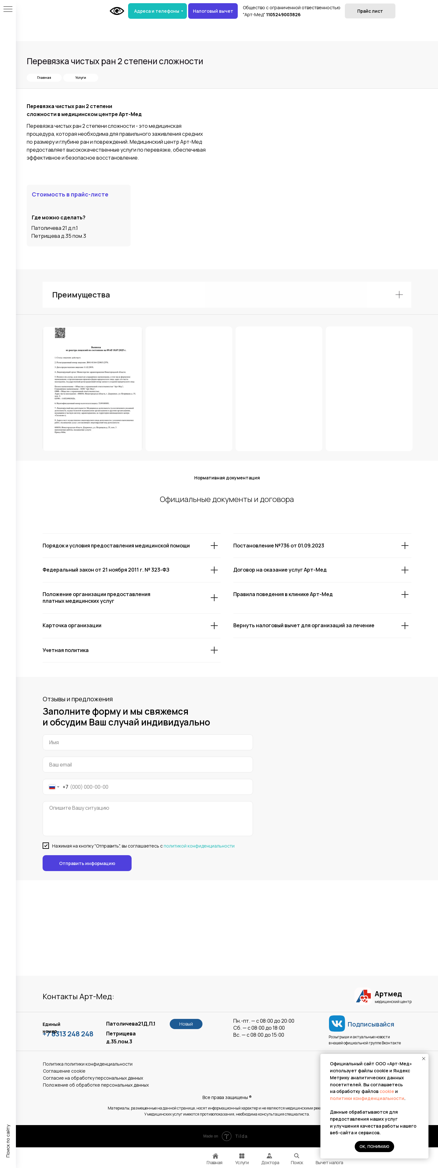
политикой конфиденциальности (199, 846)
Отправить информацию (87, 863)
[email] (148, 765)
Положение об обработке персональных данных (96, 1085)
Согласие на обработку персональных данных (93, 1078)
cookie (387, 1091)
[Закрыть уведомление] (424, 1058)
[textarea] (148, 818)
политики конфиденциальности (367, 1098)
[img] (297, 1156)
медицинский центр (393, 1001)
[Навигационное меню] (7, 9)
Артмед (388, 994)
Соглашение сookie (64, 1071)
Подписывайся (371, 1024)
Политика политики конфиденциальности (88, 1064)
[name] (148, 742)
